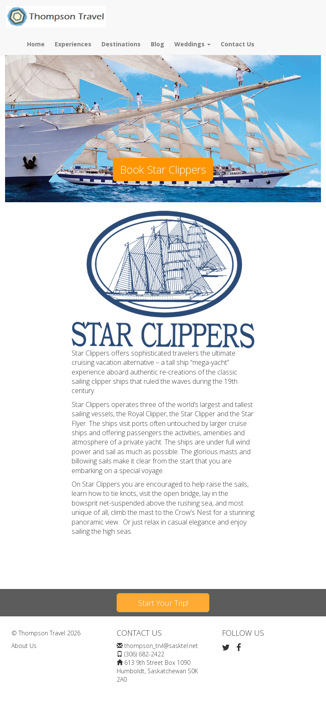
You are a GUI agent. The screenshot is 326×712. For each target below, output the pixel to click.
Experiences (73, 44)
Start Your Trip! (163, 603)
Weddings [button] (192, 44)
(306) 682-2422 (144, 654)
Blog (157, 44)
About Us (24, 646)
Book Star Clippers (163, 169)
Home (36, 44)
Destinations (121, 44)
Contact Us (237, 44)
